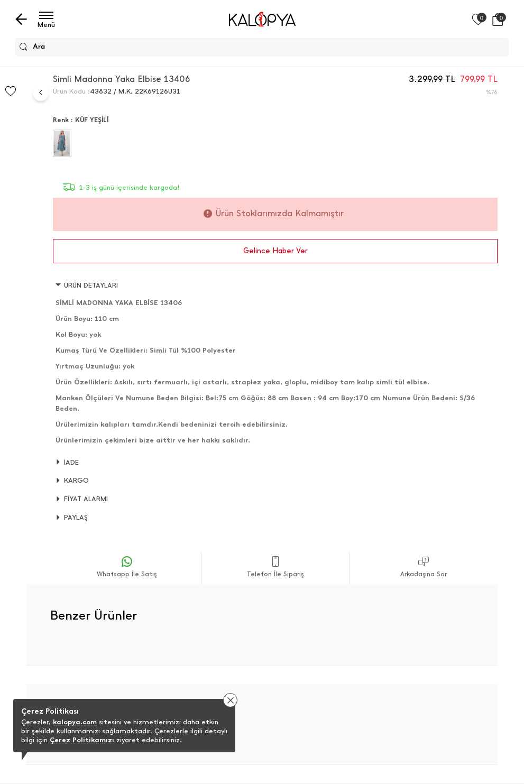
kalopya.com (75, 722)
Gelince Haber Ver (275, 250)
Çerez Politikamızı (82, 740)
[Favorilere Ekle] (10, 91)
